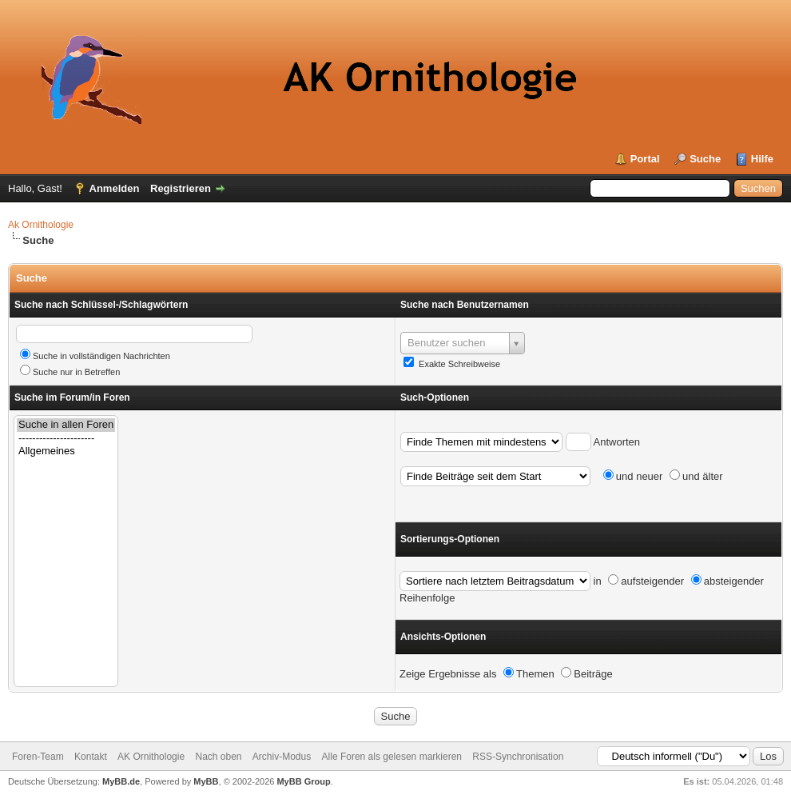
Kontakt (90, 756)
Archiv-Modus (281, 756)
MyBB (205, 781)
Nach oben (218, 756)
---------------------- (66, 438)
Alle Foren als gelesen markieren (392, 756)
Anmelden (114, 188)
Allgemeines (66, 451)
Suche (705, 159)
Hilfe (762, 159)
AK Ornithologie (151, 756)
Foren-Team (38, 756)
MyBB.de (121, 781)
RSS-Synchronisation (517, 756)
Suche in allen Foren (66, 425)
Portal (645, 159)
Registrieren (180, 188)
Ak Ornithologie (41, 224)
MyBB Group (303, 781)
